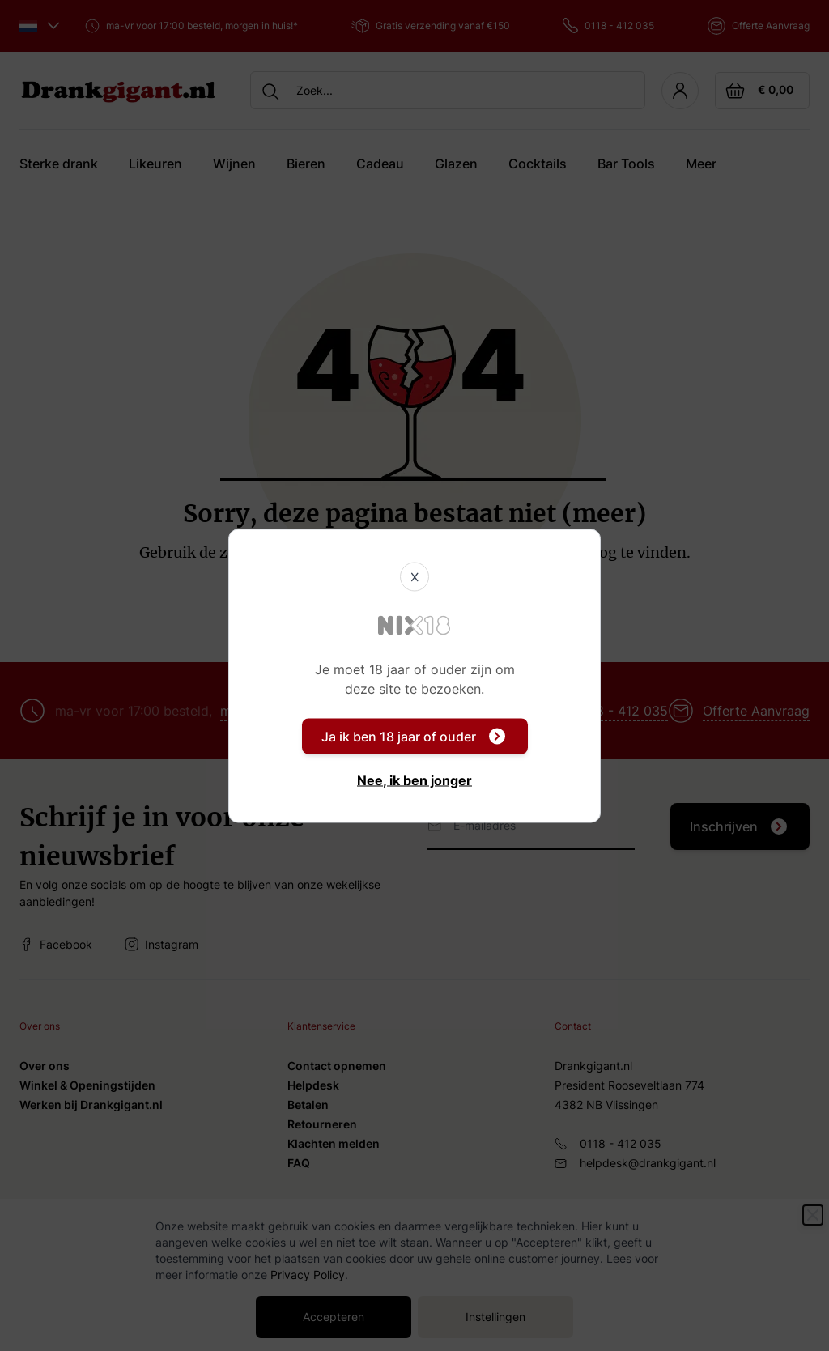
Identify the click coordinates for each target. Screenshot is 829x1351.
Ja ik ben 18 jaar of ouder (413, 736)
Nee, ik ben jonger (414, 779)
